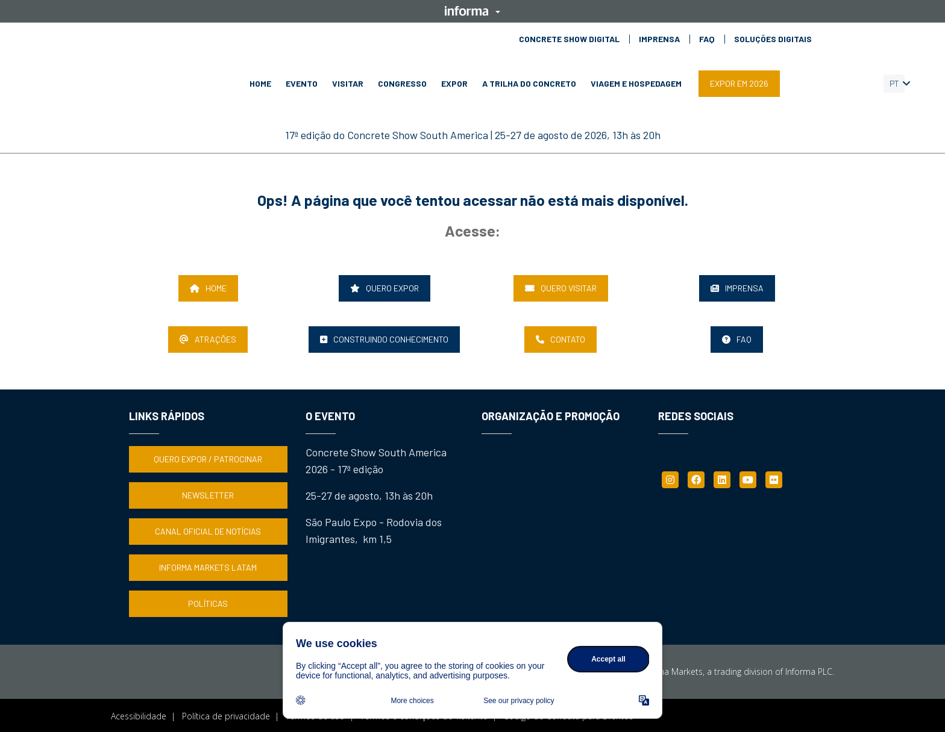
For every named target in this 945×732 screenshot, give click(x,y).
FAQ (707, 39)
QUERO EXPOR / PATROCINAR (208, 458)
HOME (260, 83)
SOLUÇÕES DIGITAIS (773, 39)
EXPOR (454, 83)
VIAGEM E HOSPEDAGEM (636, 83)
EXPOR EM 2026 (739, 83)
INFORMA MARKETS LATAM (208, 567)
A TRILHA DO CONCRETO (529, 83)
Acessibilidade (138, 715)
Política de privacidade (226, 715)
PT (894, 83)
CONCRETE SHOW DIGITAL (569, 39)
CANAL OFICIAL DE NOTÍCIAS (208, 531)
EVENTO (302, 83)
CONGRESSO (402, 83)
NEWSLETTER (208, 494)
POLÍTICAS (208, 603)
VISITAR (347, 83)
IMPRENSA (659, 39)
